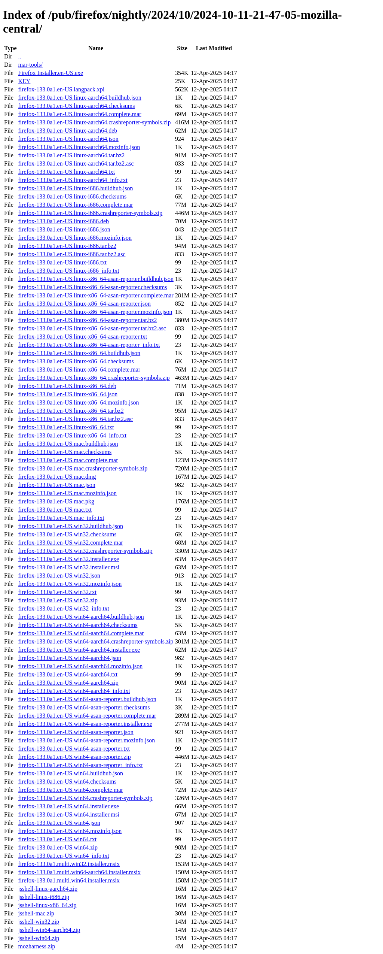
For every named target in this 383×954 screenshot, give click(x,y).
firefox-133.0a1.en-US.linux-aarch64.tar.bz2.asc (76, 163)
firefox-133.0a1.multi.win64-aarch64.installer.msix (79, 872)
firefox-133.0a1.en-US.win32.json (59, 575)
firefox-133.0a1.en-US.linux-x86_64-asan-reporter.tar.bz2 (87, 320)
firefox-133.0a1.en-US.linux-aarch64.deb (67, 130)
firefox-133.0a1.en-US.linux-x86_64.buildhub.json (79, 353)
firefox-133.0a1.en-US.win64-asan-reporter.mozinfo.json (86, 740)
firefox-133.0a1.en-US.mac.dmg (57, 476)
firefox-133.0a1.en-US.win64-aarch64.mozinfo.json (80, 666)
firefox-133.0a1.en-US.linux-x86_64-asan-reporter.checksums (92, 287)
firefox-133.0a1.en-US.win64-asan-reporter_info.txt (80, 765)
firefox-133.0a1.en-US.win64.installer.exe (68, 806)
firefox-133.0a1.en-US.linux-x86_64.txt (66, 427)
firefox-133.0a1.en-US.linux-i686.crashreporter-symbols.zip (90, 213)
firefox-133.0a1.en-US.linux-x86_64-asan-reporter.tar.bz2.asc (92, 328)
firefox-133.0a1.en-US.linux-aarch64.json (68, 139)
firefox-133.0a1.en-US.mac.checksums (64, 452)
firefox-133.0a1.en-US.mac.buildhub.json (68, 443)
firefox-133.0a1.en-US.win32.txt (57, 592)
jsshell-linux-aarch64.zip (47, 888)
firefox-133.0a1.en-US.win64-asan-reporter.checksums (84, 707)
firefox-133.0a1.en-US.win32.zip (57, 600)
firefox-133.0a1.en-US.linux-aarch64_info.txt (72, 180)
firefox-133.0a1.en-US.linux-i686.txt (62, 262)
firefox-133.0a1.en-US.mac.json (56, 485)
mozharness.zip (36, 946)
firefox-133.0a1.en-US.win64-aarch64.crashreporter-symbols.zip (95, 641)
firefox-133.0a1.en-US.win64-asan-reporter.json (75, 732)
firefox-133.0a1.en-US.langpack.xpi (61, 89)
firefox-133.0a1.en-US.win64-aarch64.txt (67, 674)
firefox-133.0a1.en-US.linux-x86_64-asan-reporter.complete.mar (95, 295)
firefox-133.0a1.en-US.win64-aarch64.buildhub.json (81, 617)
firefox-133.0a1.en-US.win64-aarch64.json (69, 658)
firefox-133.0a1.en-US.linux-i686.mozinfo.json (75, 237)
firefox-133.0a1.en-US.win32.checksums (67, 534)
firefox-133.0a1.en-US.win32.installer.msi (68, 567)
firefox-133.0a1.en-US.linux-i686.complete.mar (75, 205)
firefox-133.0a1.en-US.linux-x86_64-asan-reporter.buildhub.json (95, 279)
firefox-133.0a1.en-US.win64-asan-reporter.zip (74, 757)
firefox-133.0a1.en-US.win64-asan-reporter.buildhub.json (87, 699)
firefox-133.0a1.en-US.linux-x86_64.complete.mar (79, 369)
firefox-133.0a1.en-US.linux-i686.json (64, 229)
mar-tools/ (30, 64)
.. (19, 56)
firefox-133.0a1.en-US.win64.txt (57, 839)
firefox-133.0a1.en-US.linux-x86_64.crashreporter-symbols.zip (93, 378)
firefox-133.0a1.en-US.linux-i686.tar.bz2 (67, 246)
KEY (24, 81)
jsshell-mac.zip (36, 913)
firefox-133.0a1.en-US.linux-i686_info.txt (68, 270)
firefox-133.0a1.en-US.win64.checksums (67, 781)
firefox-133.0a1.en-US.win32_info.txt (63, 608)
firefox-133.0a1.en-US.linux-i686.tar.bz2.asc (71, 254)
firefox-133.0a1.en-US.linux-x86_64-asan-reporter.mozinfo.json (95, 312)
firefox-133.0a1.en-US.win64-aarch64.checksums (77, 625)
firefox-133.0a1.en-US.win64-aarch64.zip (68, 682)
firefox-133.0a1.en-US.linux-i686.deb (63, 221)
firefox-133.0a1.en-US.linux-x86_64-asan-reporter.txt (82, 336)
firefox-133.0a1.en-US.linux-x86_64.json (67, 394)
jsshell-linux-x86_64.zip (47, 905)
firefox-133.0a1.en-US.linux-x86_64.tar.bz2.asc (75, 419)
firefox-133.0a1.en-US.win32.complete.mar (70, 542)
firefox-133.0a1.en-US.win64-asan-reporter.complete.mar (87, 715)
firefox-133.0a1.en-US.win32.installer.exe (68, 559)
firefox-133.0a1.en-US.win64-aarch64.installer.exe (79, 649)
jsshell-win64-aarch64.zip (49, 930)
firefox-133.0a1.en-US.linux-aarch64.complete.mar (79, 114)
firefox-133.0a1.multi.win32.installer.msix (69, 864)
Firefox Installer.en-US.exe (50, 73)
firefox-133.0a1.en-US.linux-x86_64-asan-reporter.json (84, 303)
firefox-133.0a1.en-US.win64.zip (57, 847)
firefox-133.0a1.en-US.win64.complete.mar (70, 790)
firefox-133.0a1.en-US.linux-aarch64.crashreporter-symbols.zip (94, 122)
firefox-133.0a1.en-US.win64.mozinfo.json (70, 831)
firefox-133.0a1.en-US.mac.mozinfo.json (67, 493)
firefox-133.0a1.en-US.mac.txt (54, 509)
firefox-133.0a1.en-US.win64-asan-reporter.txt (74, 748)
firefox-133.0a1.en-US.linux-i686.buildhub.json (75, 188)
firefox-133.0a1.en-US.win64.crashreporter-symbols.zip (85, 798)
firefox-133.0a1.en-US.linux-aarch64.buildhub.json (79, 97)
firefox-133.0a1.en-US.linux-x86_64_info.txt (72, 435)
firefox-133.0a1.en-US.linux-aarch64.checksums (76, 106)
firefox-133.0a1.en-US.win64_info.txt (63, 855)
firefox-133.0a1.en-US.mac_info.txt (61, 518)
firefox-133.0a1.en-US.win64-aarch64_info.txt (74, 691)
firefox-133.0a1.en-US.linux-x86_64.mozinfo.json (78, 402)
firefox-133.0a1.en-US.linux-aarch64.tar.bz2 (71, 155)
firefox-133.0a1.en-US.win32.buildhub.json (70, 526)
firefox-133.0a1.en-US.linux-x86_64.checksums (76, 361)
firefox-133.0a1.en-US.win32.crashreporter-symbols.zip (85, 551)
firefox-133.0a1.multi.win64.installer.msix (69, 880)
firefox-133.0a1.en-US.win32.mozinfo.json (70, 584)
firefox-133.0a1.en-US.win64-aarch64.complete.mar (81, 633)
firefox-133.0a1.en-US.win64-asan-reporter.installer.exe (85, 724)
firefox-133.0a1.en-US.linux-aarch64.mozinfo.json (79, 147)
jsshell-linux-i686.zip (43, 897)
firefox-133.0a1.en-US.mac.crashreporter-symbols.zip (82, 468)
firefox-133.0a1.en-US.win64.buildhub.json (70, 773)
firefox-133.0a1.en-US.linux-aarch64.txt (66, 172)
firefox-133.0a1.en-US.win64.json (59, 823)
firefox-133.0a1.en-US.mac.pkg (56, 501)
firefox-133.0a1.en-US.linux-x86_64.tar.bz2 (70, 411)
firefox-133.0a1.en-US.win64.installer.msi (68, 814)
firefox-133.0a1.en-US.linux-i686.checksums (72, 196)
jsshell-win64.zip (38, 938)
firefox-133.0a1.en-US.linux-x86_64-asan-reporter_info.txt (89, 345)
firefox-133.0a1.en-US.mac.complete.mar (68, 460)
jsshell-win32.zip (38, 921)
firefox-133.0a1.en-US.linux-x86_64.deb (67, 386)
